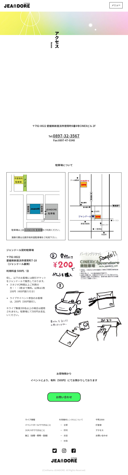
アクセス (100, 430)
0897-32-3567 (66, 136)
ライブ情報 (30, 419)
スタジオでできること (35, 430)
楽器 (66, 435)
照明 (66, 430)
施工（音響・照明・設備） (37, 435)
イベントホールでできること (38, 424)
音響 (66, 424)
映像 (66, 440)
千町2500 (100, 419)
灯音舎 (99, 424)
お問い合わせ (64, 397)
